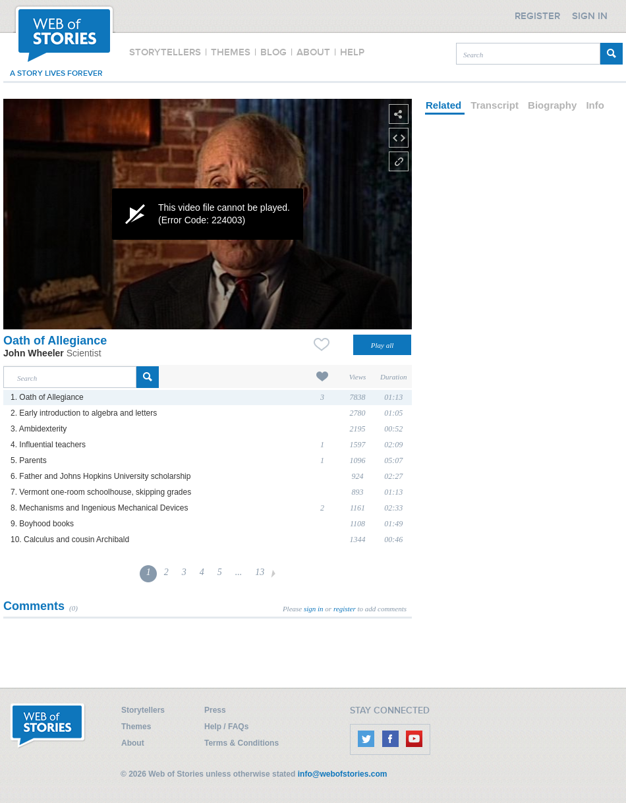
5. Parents (29, 460)
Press (215, 710)
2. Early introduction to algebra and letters (84, 413)
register (344, 609)
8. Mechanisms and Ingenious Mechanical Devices (99, 507)
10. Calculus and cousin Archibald (70, 539)
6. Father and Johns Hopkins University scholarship (100, 476)
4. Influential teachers (48, 444)
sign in (314, 609)
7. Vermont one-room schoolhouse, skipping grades (101, 492)
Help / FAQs (226, 726)
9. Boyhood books (42, 523)
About (132, 743)
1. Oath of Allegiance (47, 397)
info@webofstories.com (342, 774)
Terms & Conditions (241, 743)
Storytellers (143, 710)
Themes (136, 726)
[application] (207, 214)
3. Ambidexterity (39, 428)
